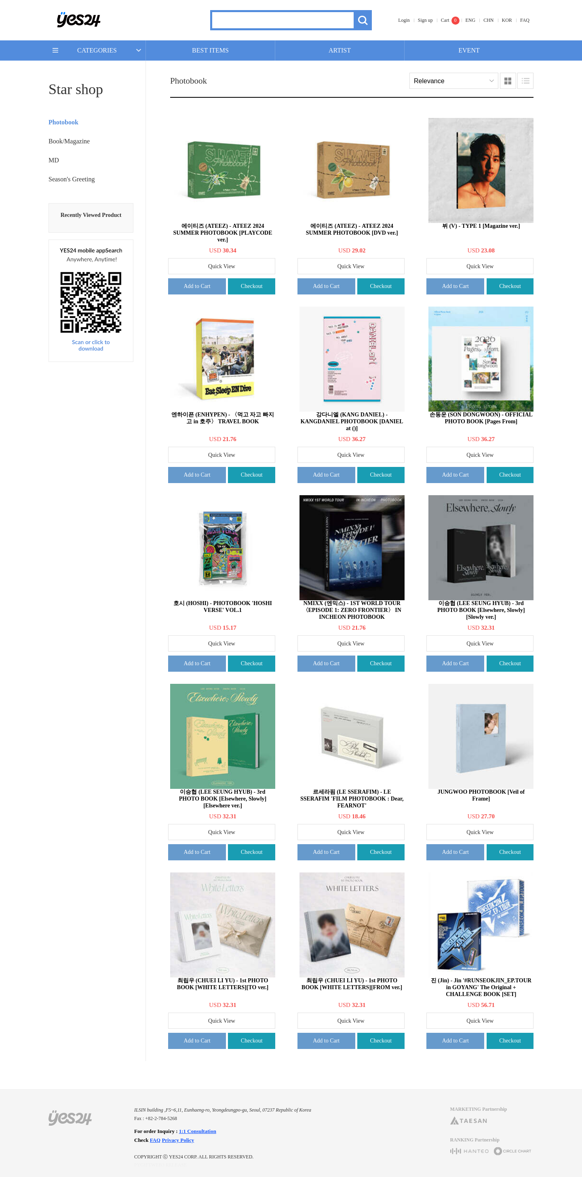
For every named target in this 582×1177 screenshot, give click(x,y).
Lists (525, 81)
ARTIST (340, 50)
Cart (445, 20)
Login (404, 20)
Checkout (252, 286)
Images (508, 81)
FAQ (524, 20)
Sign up (425, 20)
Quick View (221, 266)
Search (363, 20)
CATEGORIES (97, 50)
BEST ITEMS (210, 50)
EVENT (468, 50)
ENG (471, 20)
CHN (488, 20)
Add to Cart (196, 286)
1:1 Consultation (197, 1131)
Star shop (75, 89)
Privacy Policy (178, 1140)
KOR (507, 20)
